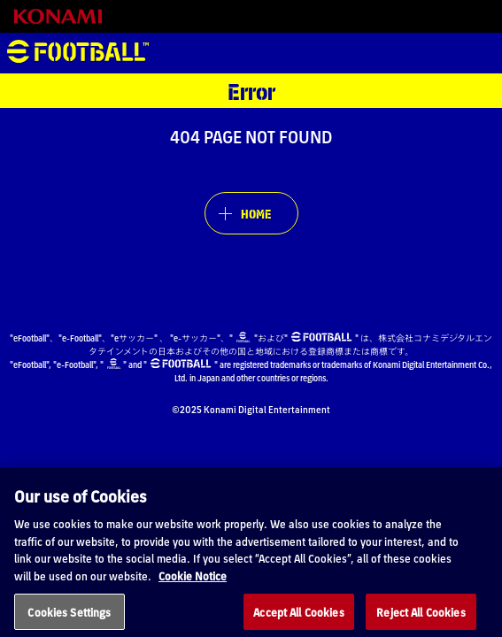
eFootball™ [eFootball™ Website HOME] (78, 53)
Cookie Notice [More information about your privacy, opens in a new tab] (192, 584)
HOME (256, 213)
